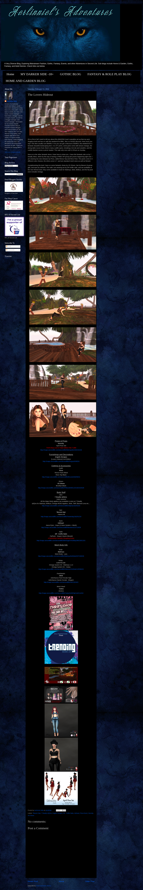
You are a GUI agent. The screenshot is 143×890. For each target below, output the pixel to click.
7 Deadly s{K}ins (46, 813)
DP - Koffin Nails (68, 813)
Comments (10, 250)
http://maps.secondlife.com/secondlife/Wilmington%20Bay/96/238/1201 (61, 540)
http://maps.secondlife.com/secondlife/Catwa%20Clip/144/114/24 (61, 593)
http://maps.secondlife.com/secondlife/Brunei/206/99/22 (61, 477)
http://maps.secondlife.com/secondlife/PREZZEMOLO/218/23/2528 (61, 488)
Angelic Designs (57, 813)
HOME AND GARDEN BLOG (26, 81)
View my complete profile (12, 152)
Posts (8, 246)
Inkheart (76, 813)
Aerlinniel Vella (12, 101)
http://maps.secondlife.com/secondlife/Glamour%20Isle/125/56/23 (61, 569)
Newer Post (33, 881)
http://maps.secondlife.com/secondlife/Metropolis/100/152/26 (61, 450)
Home (10, 74)
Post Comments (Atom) (43, 886)
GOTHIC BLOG (70, 74)
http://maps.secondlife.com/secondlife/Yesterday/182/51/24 (61, 516)
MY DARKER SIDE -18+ (37, 74)
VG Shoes (31, 815)
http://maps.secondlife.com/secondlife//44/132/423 (61, 582)
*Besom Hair (36, 813)
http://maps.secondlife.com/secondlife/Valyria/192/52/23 (61, 506)
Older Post (89, 881)
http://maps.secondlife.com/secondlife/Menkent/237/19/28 (61, 527)
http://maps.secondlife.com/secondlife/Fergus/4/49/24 (61, 461)
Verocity (90, 813)
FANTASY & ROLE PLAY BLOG (109, 74)
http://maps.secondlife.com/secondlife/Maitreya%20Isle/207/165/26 (61, 556)
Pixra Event (83, 813)
